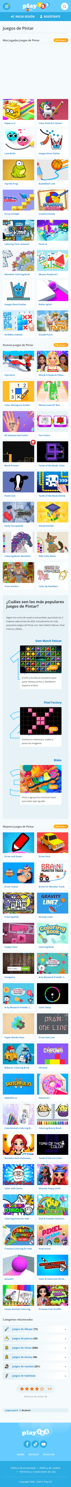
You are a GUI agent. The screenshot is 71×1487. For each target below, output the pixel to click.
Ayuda (20, 1454)
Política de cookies (50, 1468)
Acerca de (48, 1454)
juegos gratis (11, 1410)
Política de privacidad (23, 1468)
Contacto (33, 1454)
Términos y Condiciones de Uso (38, 1471)
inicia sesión (23, 16)
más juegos (61, 40)
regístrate (50, 16)
